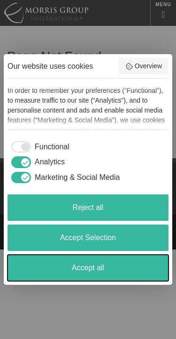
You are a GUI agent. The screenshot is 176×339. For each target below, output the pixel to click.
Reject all (88, 207)
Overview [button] (143, 66)
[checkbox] (38, 147)
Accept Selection (88, 238)
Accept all (88, 268)
